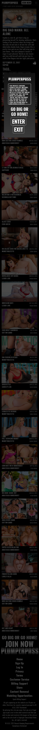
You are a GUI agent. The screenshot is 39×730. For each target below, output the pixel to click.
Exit (18, 129)
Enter (18, 121)
